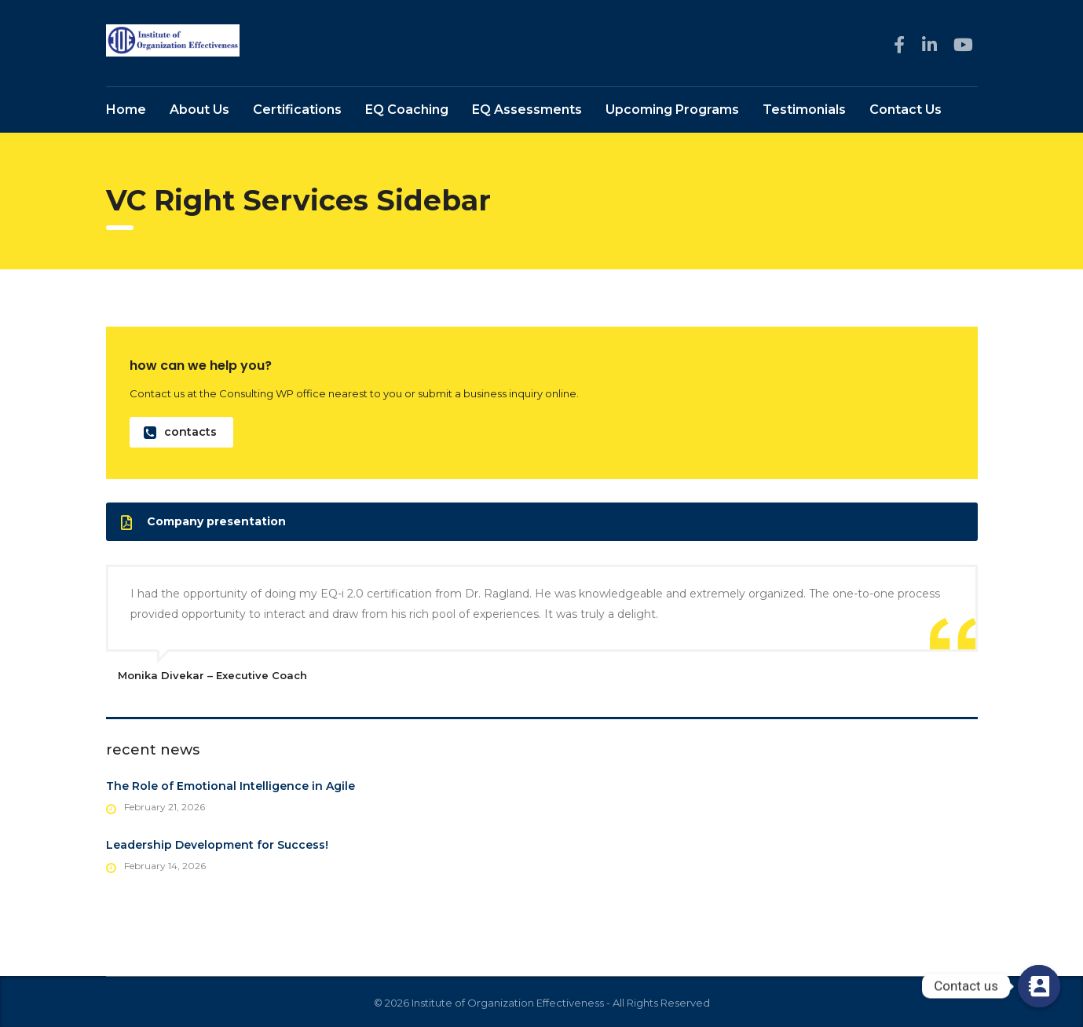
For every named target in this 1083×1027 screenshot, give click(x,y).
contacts (180, 433)
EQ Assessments (527, 111)
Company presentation (203, 523)
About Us (199, 111)
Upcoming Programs (672, 111)
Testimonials (804, 111)
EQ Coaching (406, 111)
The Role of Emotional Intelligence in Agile (230, 787)
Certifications (297, 111)
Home (126, 111)
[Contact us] (1039, 986)
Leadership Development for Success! (217, 846)
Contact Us (905, 111)
